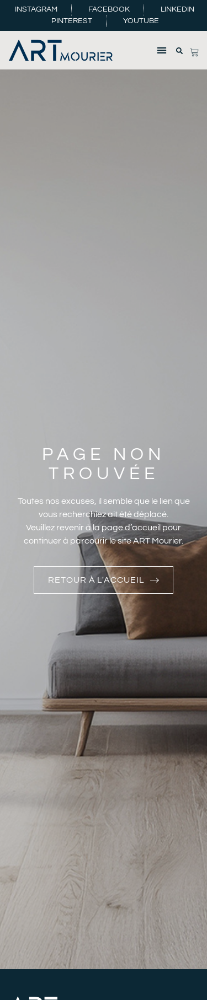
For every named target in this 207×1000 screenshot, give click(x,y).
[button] (161, 49)
